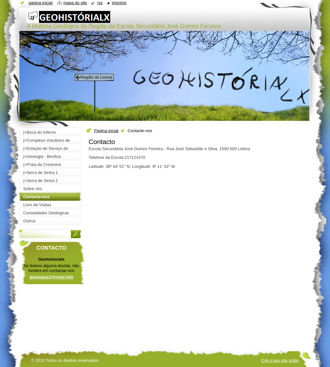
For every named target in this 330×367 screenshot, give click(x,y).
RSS (99, 2)
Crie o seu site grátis (280, 360)
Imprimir (119, 2)
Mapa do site (75, 2)
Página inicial (106, 130)
